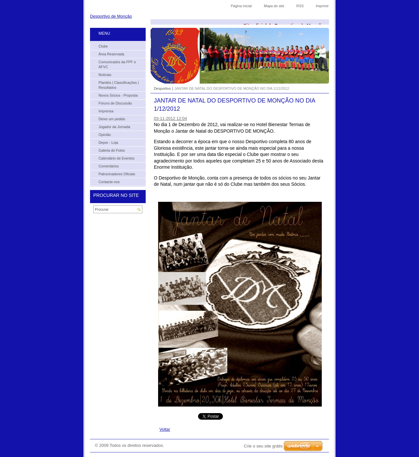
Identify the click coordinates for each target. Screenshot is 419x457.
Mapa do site (274, 6)
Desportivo (162, 88)
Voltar (164, 429)
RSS (299, 6)
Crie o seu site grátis (263, 446)
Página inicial (241, 6)
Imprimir (322, 6)
